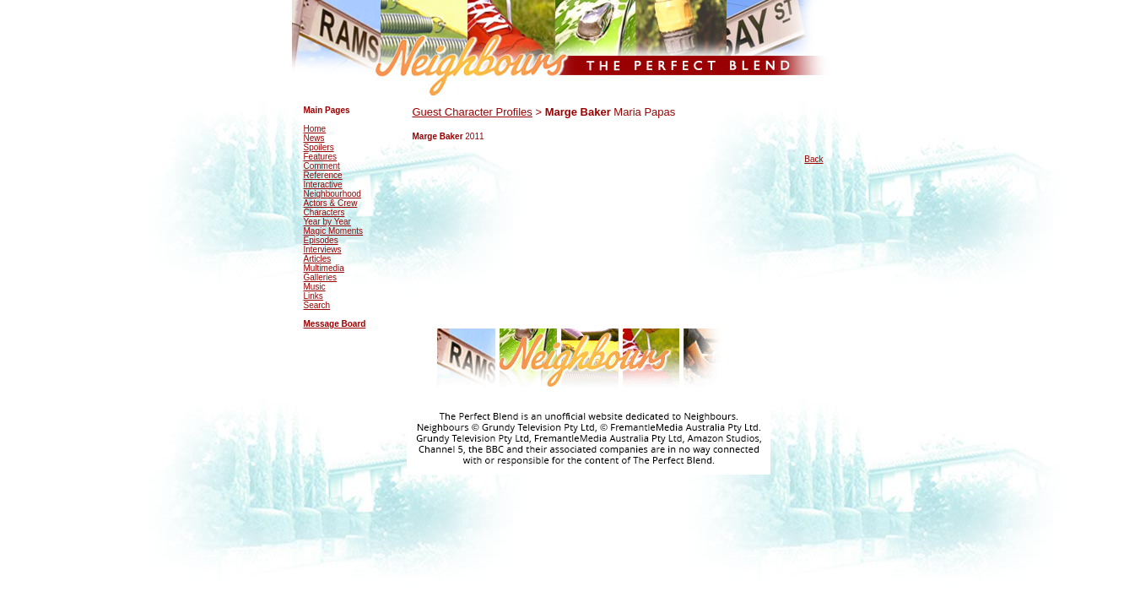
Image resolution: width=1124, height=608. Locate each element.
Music (315, 286)
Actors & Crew (331, 203)
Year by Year (327, 221)
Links (313, 296)
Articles (318, 258)
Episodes (321, 240)
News (314, 138)
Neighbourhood (332, 193)
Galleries (320, 277)
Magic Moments (334, 231)
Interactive (323, 184)
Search (317, 305)
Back (813, 159)
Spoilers (319, 147)
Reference (323, 175)
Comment (322, 166)
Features (320, 156)
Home (315, 128)
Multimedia (324, 268)
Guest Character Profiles (472, 112)
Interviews (323, 249)
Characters (324, 212)
